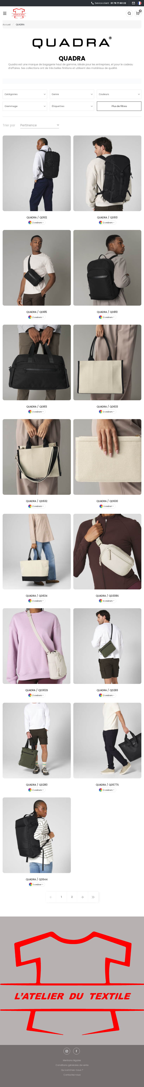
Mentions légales (72, 1060)
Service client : (108, 3)
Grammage (11, 106)
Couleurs (104, 94)
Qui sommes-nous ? (72, 1070)
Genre (56, 94)
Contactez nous (72, 1074)
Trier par (9, 125)
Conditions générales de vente (72, 1065)
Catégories (11, 94)
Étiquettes (58, 106)
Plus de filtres (119, 106)
